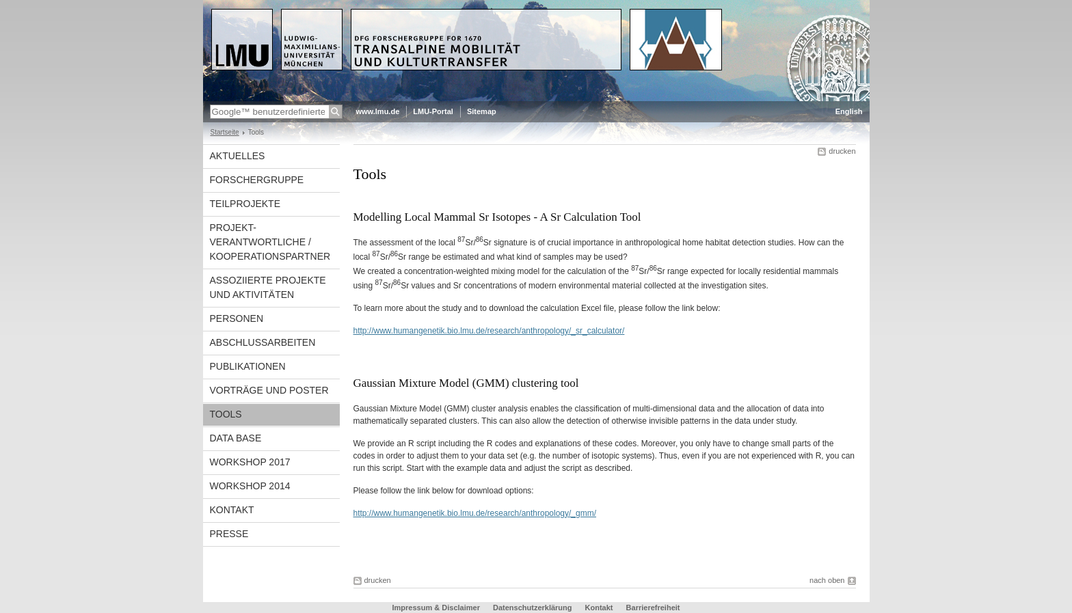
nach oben (826, 580)
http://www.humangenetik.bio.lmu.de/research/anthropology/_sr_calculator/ (489, 331)
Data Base (236, 438)
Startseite (225, 132)
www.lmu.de (378, 111)
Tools (226, 414)
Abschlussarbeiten (263, 342)
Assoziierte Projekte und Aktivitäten (268, 287)
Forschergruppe (257, 179)
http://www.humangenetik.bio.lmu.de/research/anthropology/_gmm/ (475, 513)
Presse (229, 533)
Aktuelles (237, 155)
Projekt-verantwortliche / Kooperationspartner (270, 242)
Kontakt (232, 509)
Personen (237, 318)
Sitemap (481, 111)
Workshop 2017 (250, 462)
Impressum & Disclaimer (436, 607)
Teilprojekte (245, 203)
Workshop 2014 (250, 485)
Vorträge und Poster (269, 390)
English (849, 111)
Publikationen (248, 366)
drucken (842, 151)
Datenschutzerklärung (532, 607)
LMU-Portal (433, 111)
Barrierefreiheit (653, 607)
